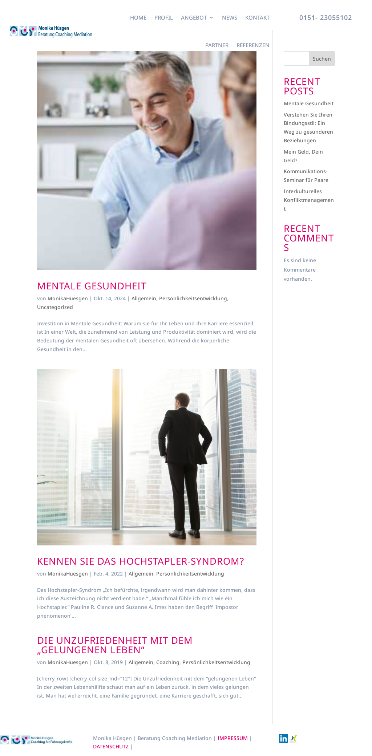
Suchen (322, 58)
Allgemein (144, 298)
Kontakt (257, 17)
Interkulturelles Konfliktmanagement (309, 200)
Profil (163, 17)
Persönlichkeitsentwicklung (193, 298)
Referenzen (253, 45)
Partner (217, 45)
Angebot (194, 17)
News (229, 17)
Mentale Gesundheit (91, 285)
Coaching (167, 662)
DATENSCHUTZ (111, 746)
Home (138, 17)
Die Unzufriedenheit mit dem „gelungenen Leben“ (115, 645)
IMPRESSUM (233, 738)
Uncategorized (55, 307)
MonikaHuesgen (68, 298)
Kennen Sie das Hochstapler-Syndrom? (140, 561)
